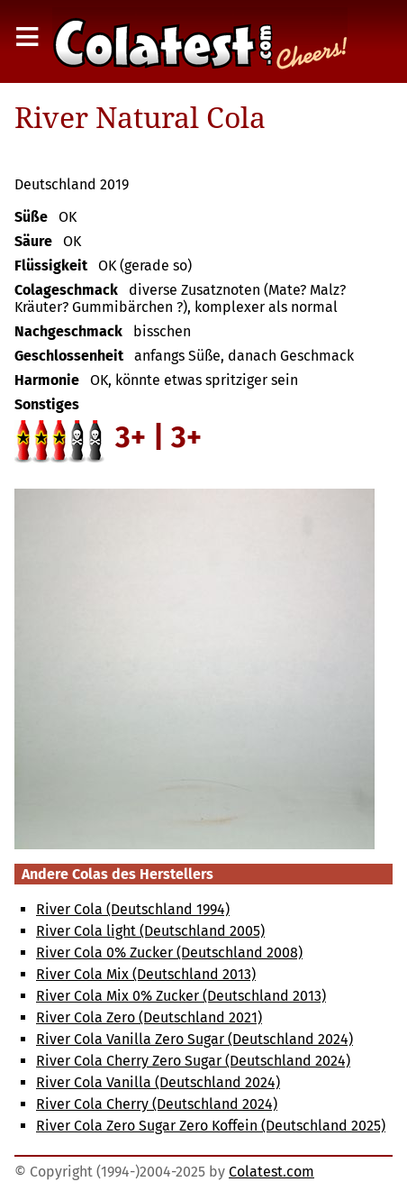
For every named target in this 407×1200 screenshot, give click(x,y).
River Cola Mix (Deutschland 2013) (146, 974)
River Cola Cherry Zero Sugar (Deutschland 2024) (193, 1060)
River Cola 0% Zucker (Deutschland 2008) (169, 952)
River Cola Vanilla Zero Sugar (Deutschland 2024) (194, 1039)
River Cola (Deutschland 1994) (133, 909)
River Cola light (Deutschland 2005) (150, 930)
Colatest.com (271, 1171)
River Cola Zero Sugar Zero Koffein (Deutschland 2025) (210, 1125)
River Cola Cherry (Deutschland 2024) (156, 1104)
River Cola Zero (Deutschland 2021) (149, 1017)
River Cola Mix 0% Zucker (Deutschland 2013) (181, 995)
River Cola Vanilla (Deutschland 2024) (158, 1082)
